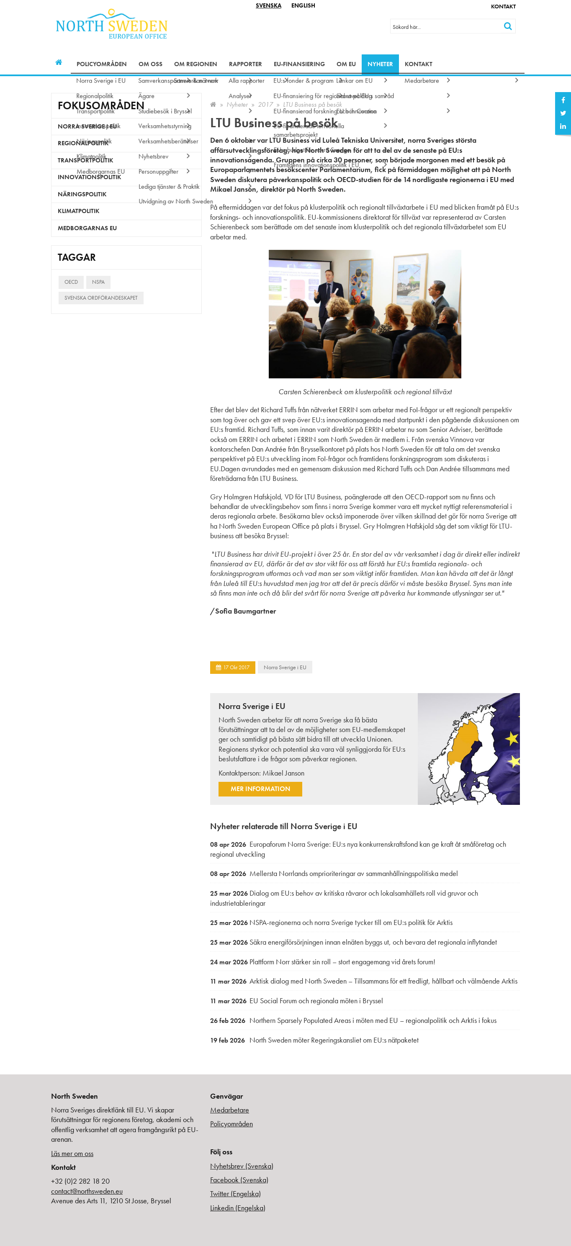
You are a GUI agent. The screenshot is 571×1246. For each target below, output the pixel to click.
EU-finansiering (299, 64)
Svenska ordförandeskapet (101, 297)
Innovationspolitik (89, 177)
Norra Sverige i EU (285, 667)
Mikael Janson (283, 773)
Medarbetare (229, 1110)
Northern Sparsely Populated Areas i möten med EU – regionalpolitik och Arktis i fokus (353, 1020)
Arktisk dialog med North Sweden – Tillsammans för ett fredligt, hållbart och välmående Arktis (363, 981)
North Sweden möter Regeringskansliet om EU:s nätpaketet (314, 1040)
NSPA (98, 281)
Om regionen (195, 64)
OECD (71, 281)
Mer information (260, 788)
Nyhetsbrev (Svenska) (241, 1166)
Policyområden (102, 64)
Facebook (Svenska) (239, 1179)
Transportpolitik (85, 160)
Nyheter (380, 64)
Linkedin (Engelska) (237, 1208)
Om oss (150, 64)
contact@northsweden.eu (87, 1191)
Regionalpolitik (83, 143)
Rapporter (245, 64)
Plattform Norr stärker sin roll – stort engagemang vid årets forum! (322, 961)
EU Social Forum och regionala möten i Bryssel (296, 1000)
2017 (265, 104)
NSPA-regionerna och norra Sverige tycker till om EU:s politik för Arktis (331, 922)
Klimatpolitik (79, 211)
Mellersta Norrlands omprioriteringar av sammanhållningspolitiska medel (334, 873)
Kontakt (503, 6)
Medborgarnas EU (87, 228)
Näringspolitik (82, 194)
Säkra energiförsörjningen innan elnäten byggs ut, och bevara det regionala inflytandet (353, 942)
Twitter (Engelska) (235, 1193)
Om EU (346, 64)
